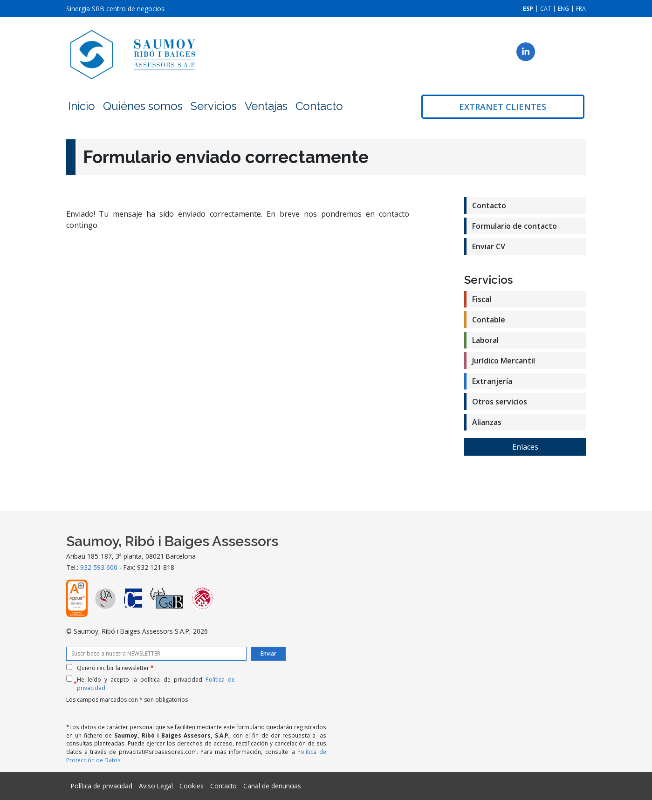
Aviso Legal (156, 785)
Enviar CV (488, 246)
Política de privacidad (101, 785)
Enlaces (525, 447)
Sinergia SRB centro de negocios (115, 8)
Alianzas (486, 422)
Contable (488, 320)
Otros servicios (499, 402)
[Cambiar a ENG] (563, 9)
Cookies (191, 785)
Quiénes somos (143, 106)
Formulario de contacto (514, 226)
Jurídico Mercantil (503, 361)
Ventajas (266, 106)
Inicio (81, 106)
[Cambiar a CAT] (545, 9)
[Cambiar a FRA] (581, 9)
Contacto (319, 106)
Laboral (485, 340)
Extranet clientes (502, 106)
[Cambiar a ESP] (528, 9)
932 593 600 (98, 567)
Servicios (214, 106)
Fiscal (481, 299)
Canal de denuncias (272, 785)
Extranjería (492, 381)
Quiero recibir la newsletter (115, 668)
